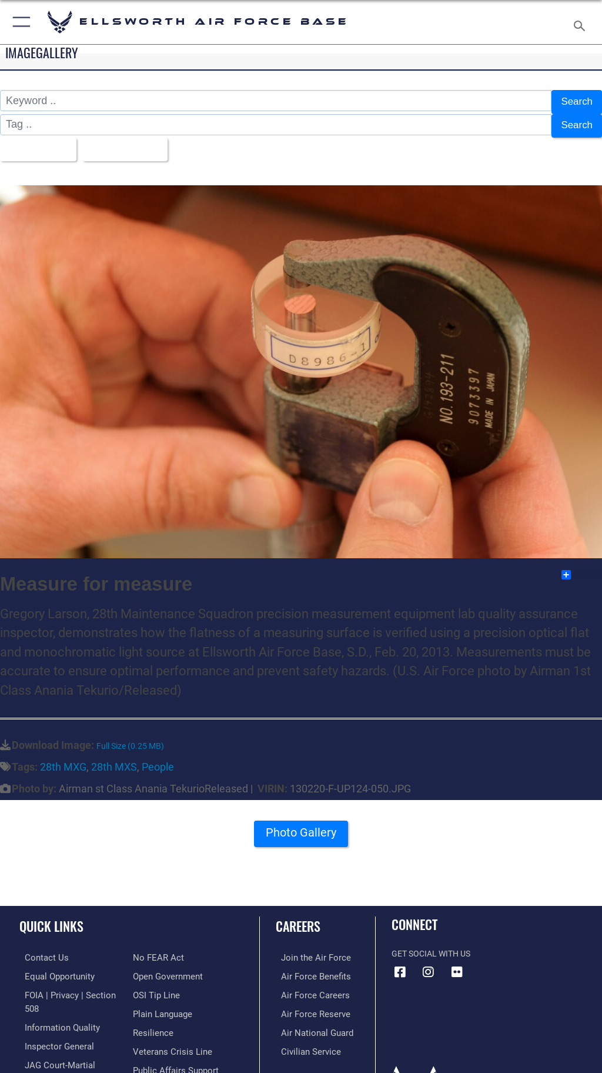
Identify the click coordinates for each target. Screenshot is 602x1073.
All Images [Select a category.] (35, 143)
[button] (19, 22)
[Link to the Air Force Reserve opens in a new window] (307, 1004)
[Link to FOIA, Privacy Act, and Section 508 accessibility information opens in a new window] (68, 986)
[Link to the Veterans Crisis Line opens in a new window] (169, 1022)
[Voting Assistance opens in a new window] (166, 1058)
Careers (298, 918)
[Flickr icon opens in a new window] (457, 964)
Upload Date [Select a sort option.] (126, 143)
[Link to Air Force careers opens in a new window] (307, 986)
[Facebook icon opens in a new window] (400, 964)
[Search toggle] (581, 22)
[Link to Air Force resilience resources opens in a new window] (151, 1004)
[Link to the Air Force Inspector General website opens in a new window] (51, 1022)
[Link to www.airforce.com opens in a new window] (307, 950)
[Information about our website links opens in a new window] (46, 1058)
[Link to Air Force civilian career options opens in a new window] (302, 1040)
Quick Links (51, 918)
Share (581, 567)
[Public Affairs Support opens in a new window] (173, 1040)
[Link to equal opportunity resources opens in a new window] (52, 968)
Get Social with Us (431, 946)
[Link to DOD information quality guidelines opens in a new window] (55, 1004)
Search (576, 101)
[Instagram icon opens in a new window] (428, 964)
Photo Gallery (301, 828)
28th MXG (63, 759)
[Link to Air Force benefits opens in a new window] (308, 968)
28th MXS (114, 759)
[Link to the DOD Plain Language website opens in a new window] (161, 986)
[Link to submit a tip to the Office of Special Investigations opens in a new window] (154, 968)
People (158, 759)
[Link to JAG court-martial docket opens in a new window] (66, 1040)
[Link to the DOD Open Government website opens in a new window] (166, 950)
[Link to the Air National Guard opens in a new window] (309, 1022)
